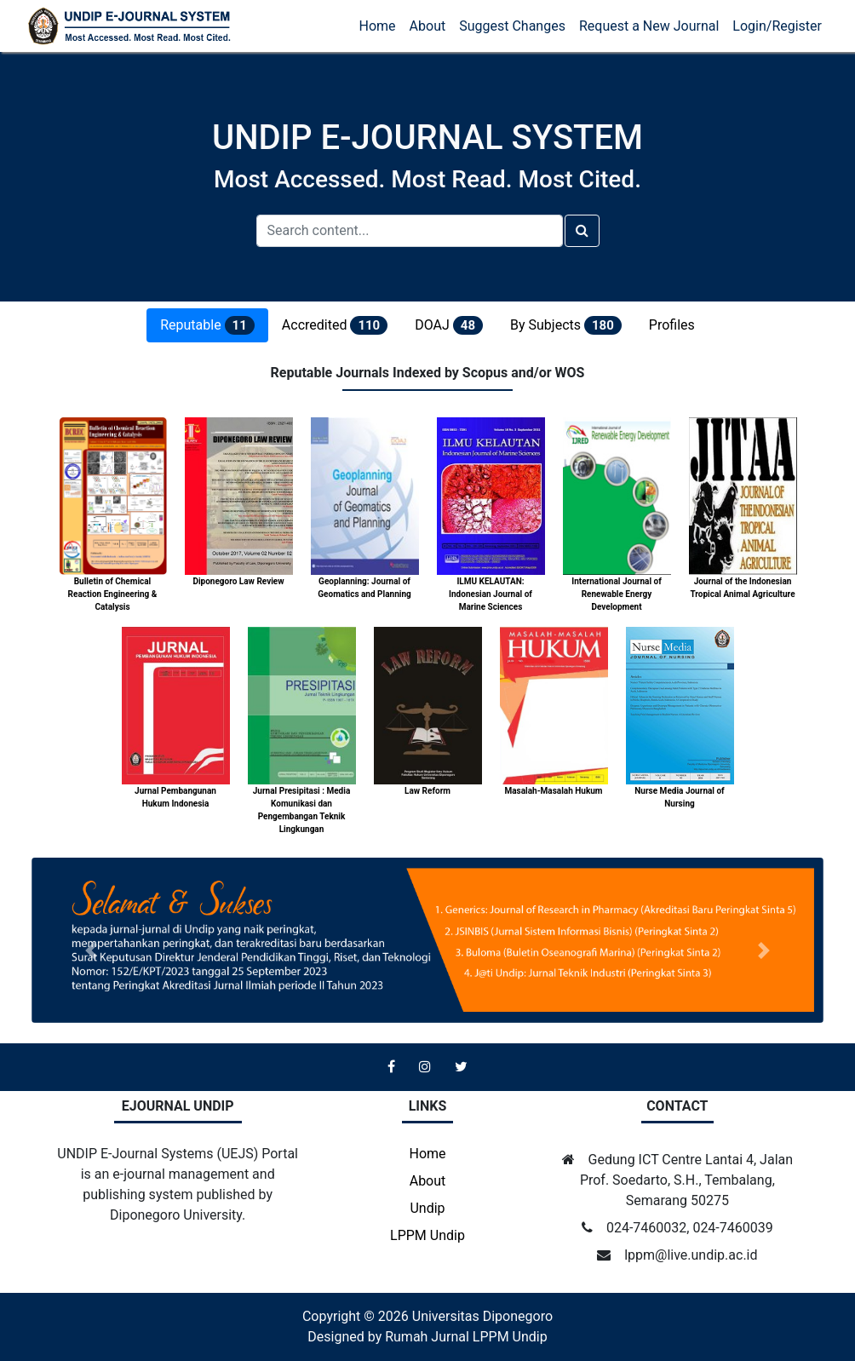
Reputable (207, 326)
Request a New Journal (649, 26)
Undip (427, 1208)
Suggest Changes (512, 26)
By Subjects (566, 326)
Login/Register (777, 26)
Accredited (334, 326)
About (428, 26)
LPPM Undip (427, 1235)
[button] (91, 950)
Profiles (672, 325)
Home (377, 26)
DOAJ (449, 326)
